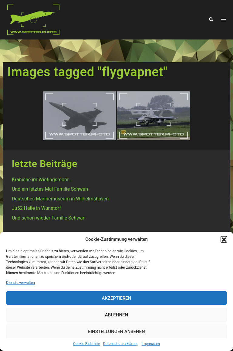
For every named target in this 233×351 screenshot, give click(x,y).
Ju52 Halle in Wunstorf (36, 208)
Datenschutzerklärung (121, 345)
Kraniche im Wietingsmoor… (42, 179)
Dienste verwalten (20, 284)
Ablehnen (116, 316)
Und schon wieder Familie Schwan (49, 218)
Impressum (151, 345)
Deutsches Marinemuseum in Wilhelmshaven (60, 199)
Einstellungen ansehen (116, 333)
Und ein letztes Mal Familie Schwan (50, 189)
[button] (224, 241)
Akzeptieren (116, 299)
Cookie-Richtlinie (86, 345)
